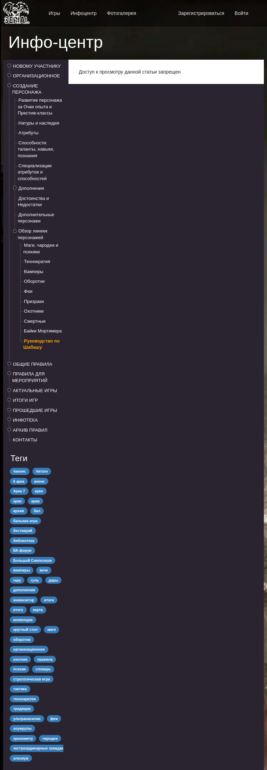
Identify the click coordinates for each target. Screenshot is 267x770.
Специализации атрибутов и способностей (35, 172)
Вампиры (33, 271)
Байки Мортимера (43, 330)
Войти (241, 13)
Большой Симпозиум (32, 560)
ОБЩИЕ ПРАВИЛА (32, 364)
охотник (20, 659)
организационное (29, 649)
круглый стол (25, 629)
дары (53, 580)
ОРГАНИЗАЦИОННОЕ (36, 75)
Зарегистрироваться (201, 13)
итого (18, 610)
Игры (54, 13)
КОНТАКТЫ (25, 439)
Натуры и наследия (38, 123)
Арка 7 (19, 491)
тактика (20, 689)
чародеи (50, 738)
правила (44, 659)
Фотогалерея (121, 13)
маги (51, 629)
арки (39, 491)
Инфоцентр (84, 13)
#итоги (42, 471)
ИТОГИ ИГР (25, 400)
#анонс (19, 471)
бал (37, 511)
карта (38, 610)
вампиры (21, 570)
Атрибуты (28, 132)
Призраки (34, 301)
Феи (28, 291)
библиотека (23, 541)
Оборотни (34, 281)
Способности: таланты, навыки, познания (36, 149)
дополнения (24, 590)
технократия (24, 699)
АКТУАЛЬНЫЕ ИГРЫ (35, 390)
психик (19, 669)
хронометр (23, 738)
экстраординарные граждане (39, 748)
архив (18, 511)
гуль (35, 580)
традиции (22, 708)
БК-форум (22, 550)
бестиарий (22, 530)
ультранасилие (27, 719)
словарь (43, 669)
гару (17, 580)
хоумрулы (22, 728)
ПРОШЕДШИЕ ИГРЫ (35, 410)
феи (54, 719)
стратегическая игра (31, 679)
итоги (49, 600)
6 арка (18, 481)
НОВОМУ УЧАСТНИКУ (36, 66)
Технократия (37, 261)
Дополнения (31, 188)
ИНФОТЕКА (25, 420)
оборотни (22, 639)
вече (44, 570)
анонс (39, 481)
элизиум (21, 758)
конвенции (23, 620)
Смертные (35, 321)
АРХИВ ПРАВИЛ (30, 430)
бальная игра (25, 521)
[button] (258, 9)
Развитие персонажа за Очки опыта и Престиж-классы (40, 107)
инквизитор (23, 600)
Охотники (34, 311)
